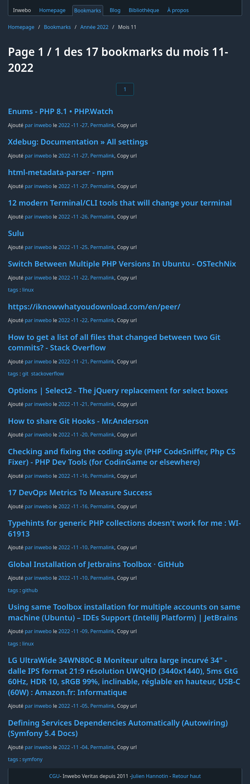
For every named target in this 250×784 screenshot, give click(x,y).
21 (85, 361)
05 (85, 705)
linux (28, 289)
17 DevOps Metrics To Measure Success (80, 492)
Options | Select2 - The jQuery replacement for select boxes (118, 390)
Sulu (16, 233)
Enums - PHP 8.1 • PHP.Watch (60, 111)
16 (85, 475)
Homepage (52, 10)
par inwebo (38, 125)
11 (76, 125)
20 (85, 434)
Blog (115, 10)
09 (85, 631)
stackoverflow (47, 373)
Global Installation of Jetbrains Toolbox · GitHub (96, 564)
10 (85, 547)
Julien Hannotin (149, 776)
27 (85, 125)
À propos (178, 10)
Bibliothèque (144, 10)
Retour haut (186, 776)
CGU (54, 776)
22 (85, 277)
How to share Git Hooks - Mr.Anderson (78, 421)
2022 (64, 125)
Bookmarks (87, 10)
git (25, 373)
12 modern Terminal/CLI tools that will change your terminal (120, 202)
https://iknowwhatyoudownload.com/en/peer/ (94, 306)
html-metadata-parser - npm (61, 172)
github (30, 590)
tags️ (13, 289)
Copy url (127, 125)
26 (85, 216)
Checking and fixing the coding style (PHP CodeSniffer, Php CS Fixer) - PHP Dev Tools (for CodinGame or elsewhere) (121, 456)
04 (85, 747)
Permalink (102, 125)
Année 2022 (94, 27)
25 (85, 247)
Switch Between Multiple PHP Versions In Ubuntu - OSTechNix (122, 263)
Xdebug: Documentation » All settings (78, 141)
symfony (32, 759)
